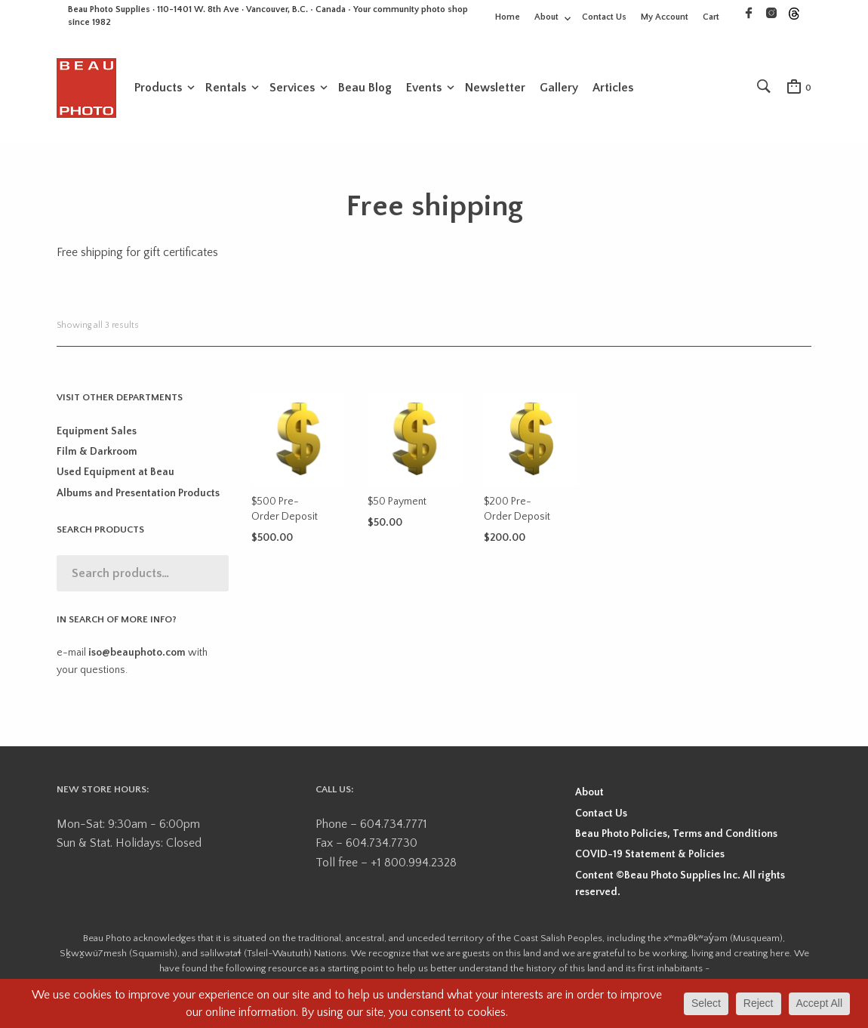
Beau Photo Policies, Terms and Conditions (676, 837)
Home (507, 17)
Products (158, 88)
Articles (613, 88)
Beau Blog (365, 88)
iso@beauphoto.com (137, 656)
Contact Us (604, 17)
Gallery (559, 88)
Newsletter (495, 88)
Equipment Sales (97, 434)
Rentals (225, 88)
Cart (711, 17)
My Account (664, 17)
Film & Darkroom (97, 455)
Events (424, 88)
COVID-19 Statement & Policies (650, 857)
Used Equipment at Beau (115, 475)
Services (292, 88)
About (546, 17)
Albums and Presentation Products (138, 496)
